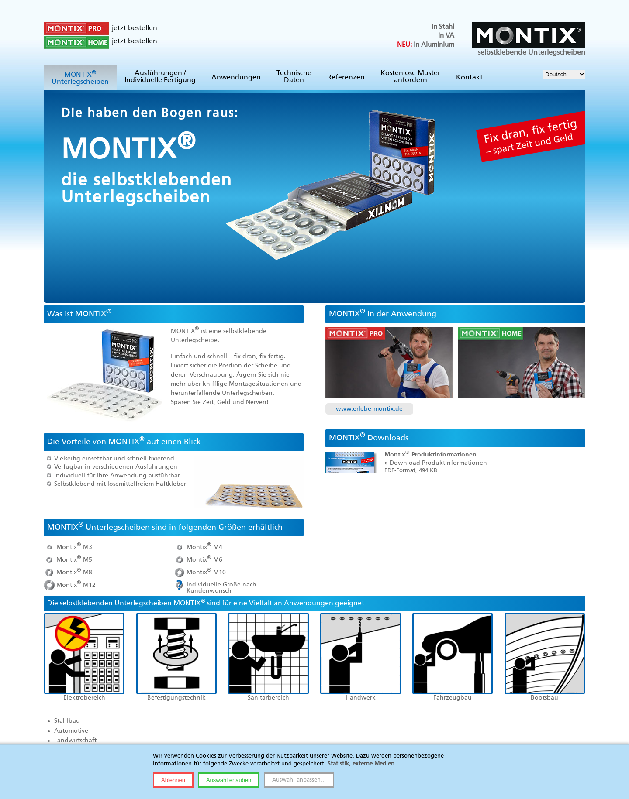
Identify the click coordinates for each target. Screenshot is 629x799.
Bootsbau (544, 698)
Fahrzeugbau (452, 698)
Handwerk (361, 698)
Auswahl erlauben (228, 780)
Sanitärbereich (268, 698)
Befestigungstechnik (176, 698)
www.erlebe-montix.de (369, 409)
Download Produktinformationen (438, 463)
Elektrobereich (84, 698)
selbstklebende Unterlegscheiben (528, 39)
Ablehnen (173, 780)
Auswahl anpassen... (299, 780)
